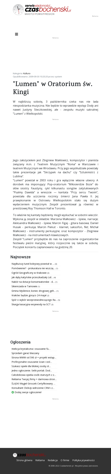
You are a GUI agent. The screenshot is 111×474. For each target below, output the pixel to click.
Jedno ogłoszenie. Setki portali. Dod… (32, 370)
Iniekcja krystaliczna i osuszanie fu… (31, 348)
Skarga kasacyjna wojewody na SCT (31, 304)
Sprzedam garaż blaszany (25, 353)
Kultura (26, 73)
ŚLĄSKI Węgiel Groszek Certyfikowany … (33, 383)
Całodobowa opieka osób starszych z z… (34, 374)
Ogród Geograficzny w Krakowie (29, 272)
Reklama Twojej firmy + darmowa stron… (34, 379)
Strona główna (24, 460)
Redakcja (53, 460)
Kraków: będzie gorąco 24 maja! (29, 295)
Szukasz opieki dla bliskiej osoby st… (31, 366)
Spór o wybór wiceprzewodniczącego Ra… (35, 299)
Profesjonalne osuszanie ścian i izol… (32, 361)
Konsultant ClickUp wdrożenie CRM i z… (33, 387)
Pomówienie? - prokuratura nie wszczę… (34, 268)
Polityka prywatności (83, 460)
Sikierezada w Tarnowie (25, 286)
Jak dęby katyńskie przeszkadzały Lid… (33, 277)
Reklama (40, 460)
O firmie (65, 460)
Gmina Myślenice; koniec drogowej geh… (34, 290)
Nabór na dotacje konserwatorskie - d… (33, 281)
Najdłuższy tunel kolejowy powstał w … (33, 263)
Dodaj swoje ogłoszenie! (27, 392)
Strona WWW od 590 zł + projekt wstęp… (34, 357)
